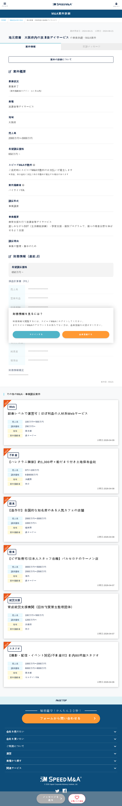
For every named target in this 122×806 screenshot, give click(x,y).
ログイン (116, 6)
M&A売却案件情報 (16, 20)
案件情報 (30, 46)
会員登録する (85, 334)
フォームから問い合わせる (67, 719)
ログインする (36, 334)
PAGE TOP (61, 700)
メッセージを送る (51, 798)
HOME (3, 20)
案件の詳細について (61, 59)
